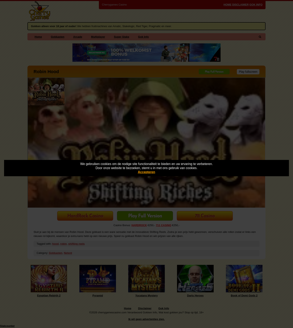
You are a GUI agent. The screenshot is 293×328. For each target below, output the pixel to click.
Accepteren (146, 172)
